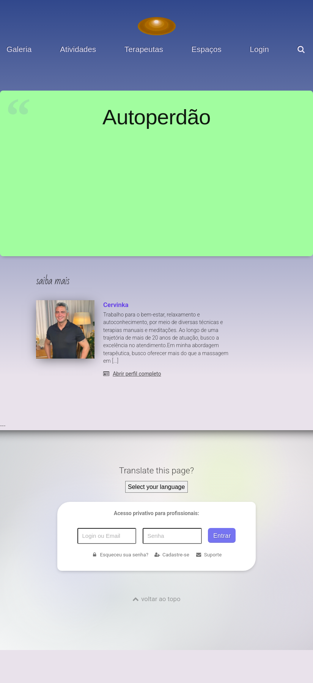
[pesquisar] (302, 54)
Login (259, 49)
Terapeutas (143, 49)
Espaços (207, 49)
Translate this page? (156, 470)
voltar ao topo (160, 599)
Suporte (208, 555)
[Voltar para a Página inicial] (157, 26)
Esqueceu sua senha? (119, 555)
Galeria (18, 49)
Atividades (78, 49)
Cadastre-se (171, 555)
